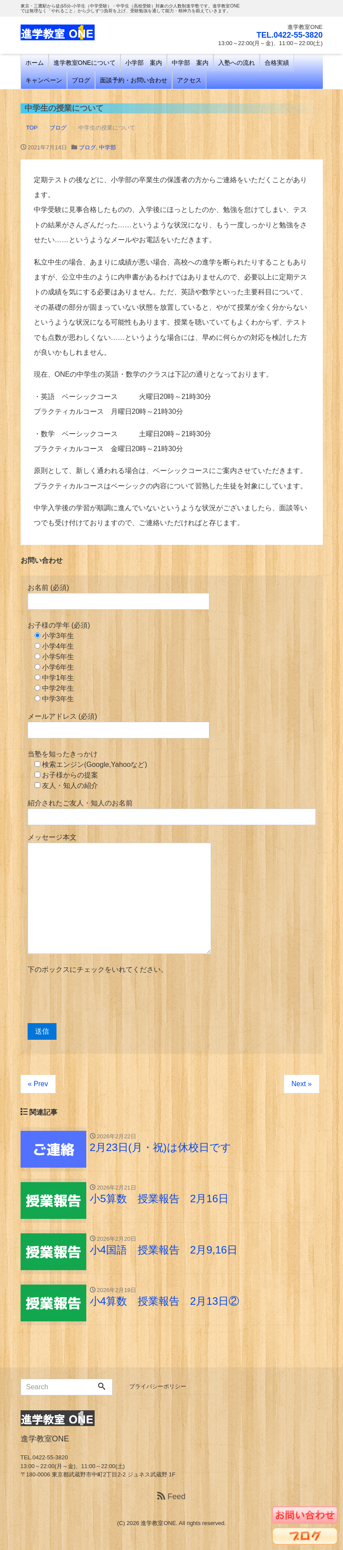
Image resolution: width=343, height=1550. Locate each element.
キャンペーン (43, 80)
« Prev (38, 1083)
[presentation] (94, 999)
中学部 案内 (190, 62)
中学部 (107, 147)
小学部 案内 (143, 62)
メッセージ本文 (119, 893)
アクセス (189, 80)
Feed (171, 1496)
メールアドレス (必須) (118, 725)
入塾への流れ (236, 62)
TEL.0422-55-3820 (289, 35)
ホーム (34, 62)
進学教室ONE (158, 1523)
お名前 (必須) (118, 597)
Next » (301, 1083)
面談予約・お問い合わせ (133, 80)
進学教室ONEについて (84, 62)
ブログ (81, 80)
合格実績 (277, 62)
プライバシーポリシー (157, 1386)
